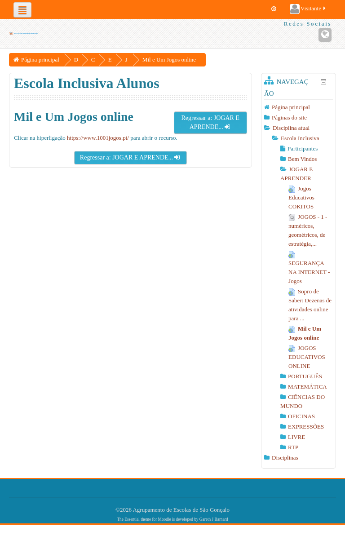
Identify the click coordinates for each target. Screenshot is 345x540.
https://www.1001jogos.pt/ (98, 137)
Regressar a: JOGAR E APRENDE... (210, 122)
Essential (132, 519)
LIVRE (296, 437)
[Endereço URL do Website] (325, 35)
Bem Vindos (302, 158)
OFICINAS (301, 416)
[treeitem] (298, 107)
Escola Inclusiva (300, 138)
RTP (293, 447)
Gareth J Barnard (213, 519)
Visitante (308, 9)
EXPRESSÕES (306, 426)
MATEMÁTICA (307, 386)
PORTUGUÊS (305, 376)
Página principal (291, 107)
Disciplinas (285, 457)
